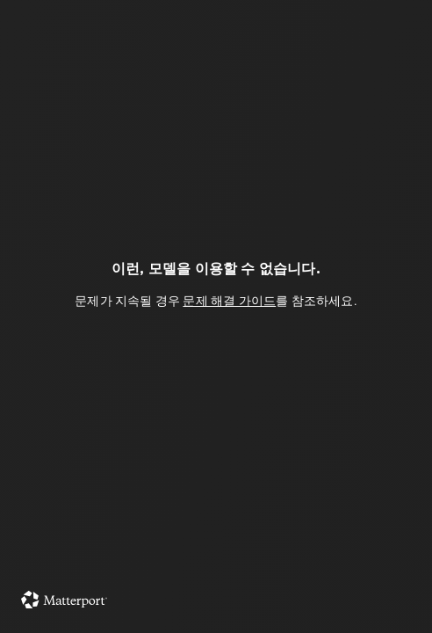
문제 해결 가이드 (229, 301)
